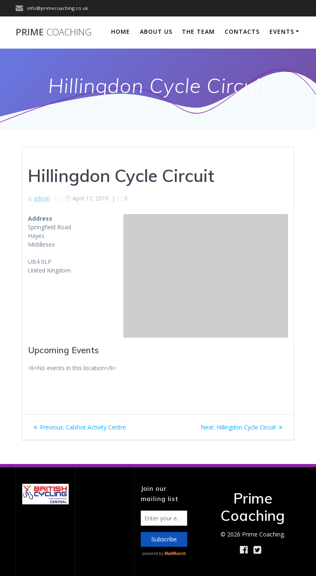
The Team (198, 31)
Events (282, 31)
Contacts (242, 31)
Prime (54, 32)
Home (120, 31)
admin (42, 198)
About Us (156, 31)
